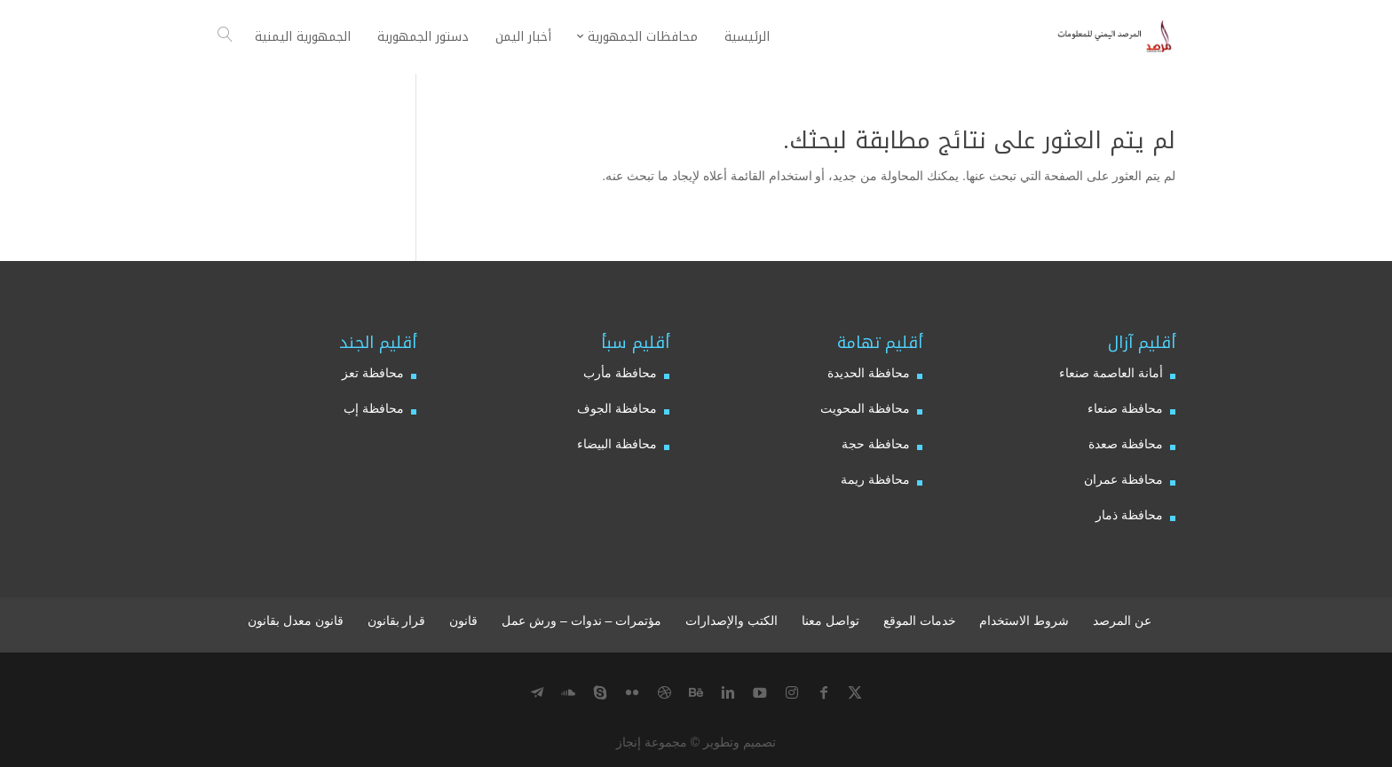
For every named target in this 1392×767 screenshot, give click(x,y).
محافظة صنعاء (1125, 408)
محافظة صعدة (1125, 444)
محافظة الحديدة (868, 373)
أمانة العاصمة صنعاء (1111, 373)
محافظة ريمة (875, 479)
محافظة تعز (373, 373)
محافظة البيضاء (617, 444)
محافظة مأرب (620, 373)
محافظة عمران (1123, 479)
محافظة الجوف (617, 408)
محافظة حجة (876, 444)
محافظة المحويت (865, 408)
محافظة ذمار (1129, 515)
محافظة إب (374, 408)
